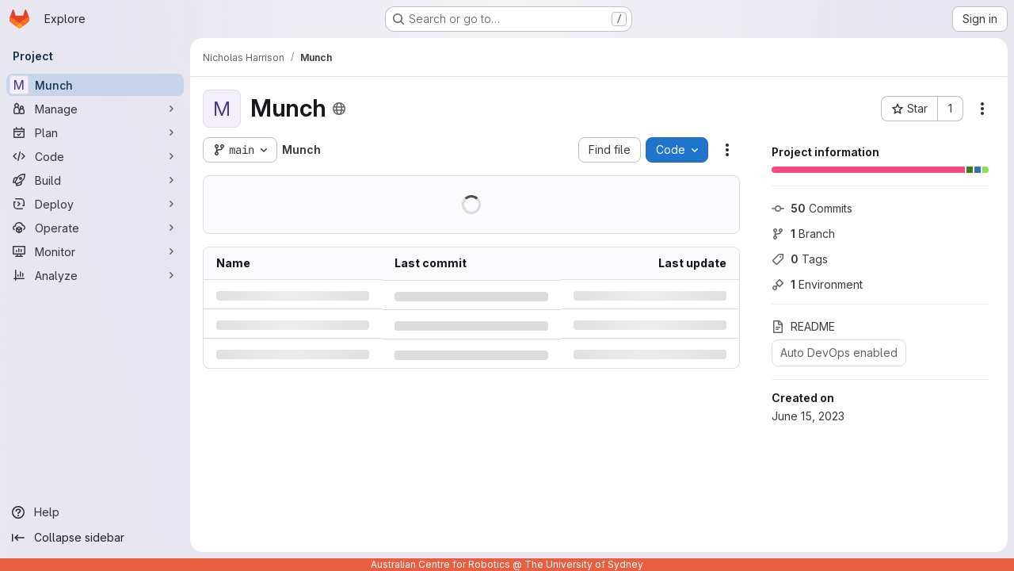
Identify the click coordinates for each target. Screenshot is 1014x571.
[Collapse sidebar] (95, 538)
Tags (800, 259)
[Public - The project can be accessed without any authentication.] (339, 108)
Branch (803, 233)
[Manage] (95, 109)
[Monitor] (95, 251)
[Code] (95, 156)
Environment (817, 284)
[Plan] (95, 132)
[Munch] (95, 85)
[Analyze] (95, 275)
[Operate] (95, 228)
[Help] (95, 512)
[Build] (95, 180)
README (803, 326)
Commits (812, 208)
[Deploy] (95, 204)
